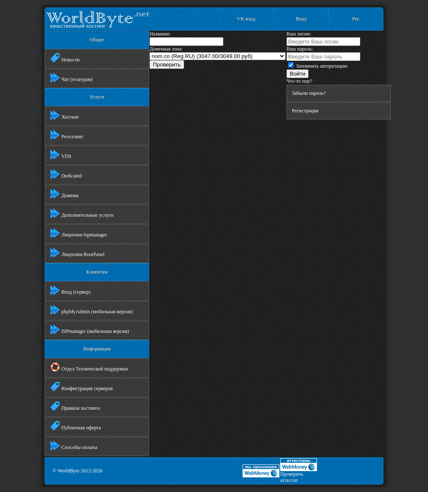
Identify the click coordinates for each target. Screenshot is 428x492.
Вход (301, 19)
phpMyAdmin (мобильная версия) (91, 310)
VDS (60, 155)
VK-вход (246, 19)
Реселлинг (67, 135)
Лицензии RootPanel (77, 253)
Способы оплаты (73, 446)
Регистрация (305, 111)
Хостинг (64, 115)
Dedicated (66, 174)
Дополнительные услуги (82, 213)
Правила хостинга (75, 406)
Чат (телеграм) (71, 78)
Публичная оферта (75, 426)
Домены (64, 194)
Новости (65, 58)
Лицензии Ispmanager (78, 233)
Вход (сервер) (70, 290)
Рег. (356, 19)
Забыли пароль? (309, 93)
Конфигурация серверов (81, 387)
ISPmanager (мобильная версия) (89, 330)
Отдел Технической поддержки (89, 367)
